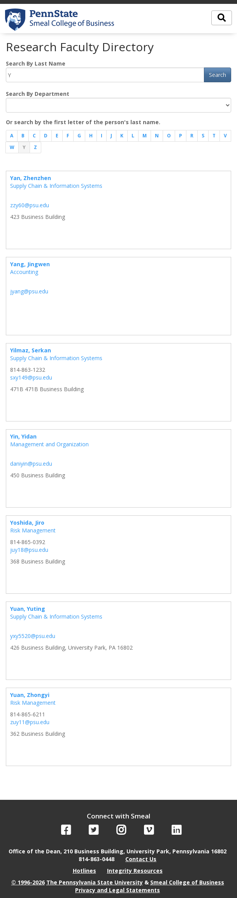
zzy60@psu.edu (29, 205)
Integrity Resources (135, 870)
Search (217, 74)
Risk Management (33, 530)
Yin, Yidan (23, 436)
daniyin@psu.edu (31, 463)
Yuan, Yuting (27, 608)
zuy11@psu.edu (29, 722)
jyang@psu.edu (29, 291)
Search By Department (37, 93)
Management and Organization (49, 444)
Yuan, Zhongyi (29, 695)
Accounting (24, 272)
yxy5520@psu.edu (32, 636)
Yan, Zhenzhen (30, 178)
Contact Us (140, 859)
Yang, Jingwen (30, 264)
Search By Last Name (35, 63)
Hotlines (84, 870)
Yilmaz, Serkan (30, 350)
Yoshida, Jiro (27, 522)
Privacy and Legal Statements (117, 890)
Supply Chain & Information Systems (56, 185)
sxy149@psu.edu (31, 377)
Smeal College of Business (187, 882)
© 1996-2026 (28, 882)
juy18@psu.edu (29, 549)
